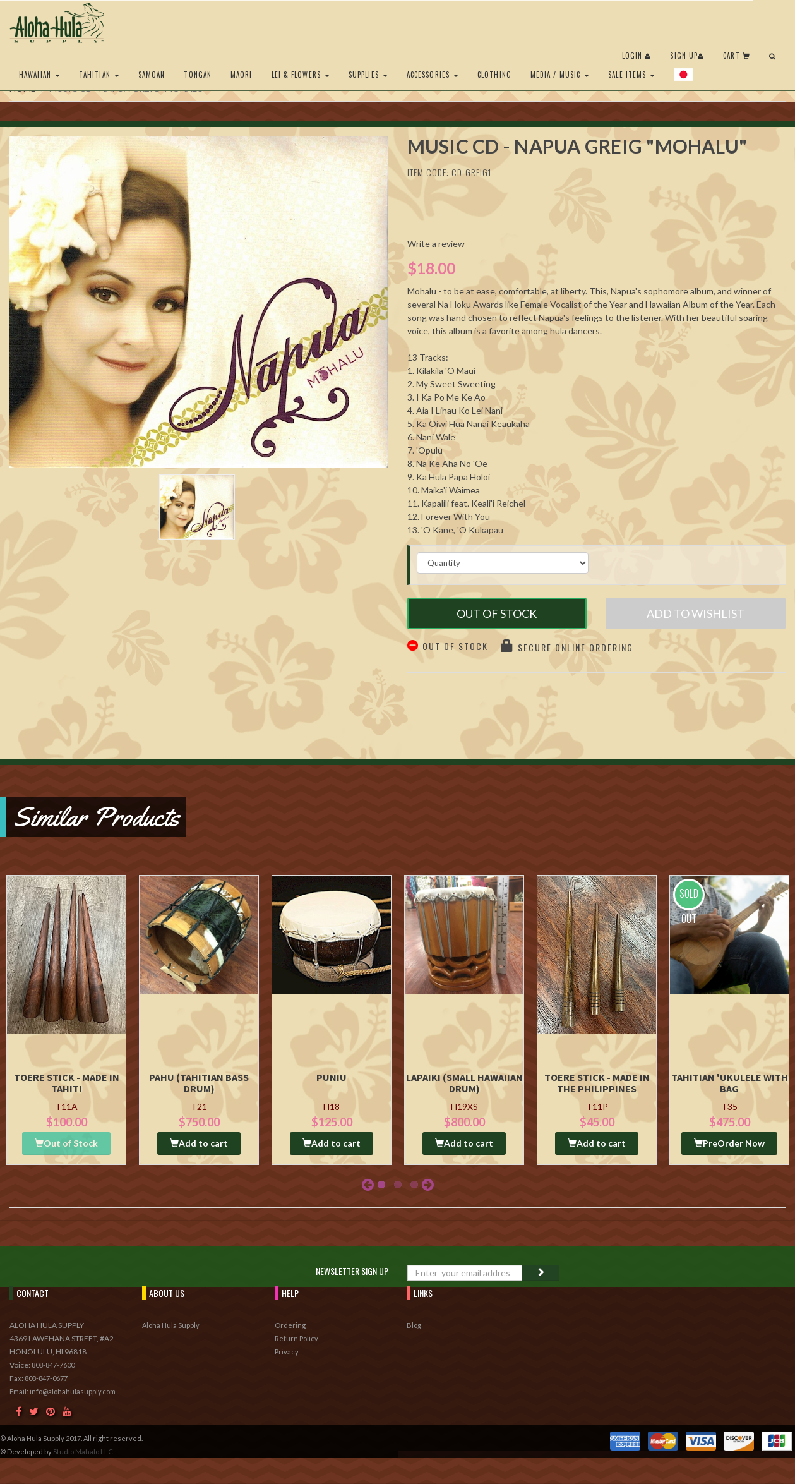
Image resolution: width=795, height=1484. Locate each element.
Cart (736, 56)
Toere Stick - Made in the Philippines (597, 1083)
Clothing (494, 74)
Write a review (436, 243)
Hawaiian (39, 74)
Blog (414, 1325)
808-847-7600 (53, 1365)
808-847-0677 (46, 1378)
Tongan (198, 74)
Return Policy (296, 1338)
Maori (241, 74)
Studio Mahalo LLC (83, 1451)
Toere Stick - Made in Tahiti (66, 1083)
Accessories (432, 74)
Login (637, 56)
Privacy (287, 1352)
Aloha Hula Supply (171, 1325)
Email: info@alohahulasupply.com (62, 1391)
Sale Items (631, 74)
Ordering (290, 1325)
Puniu (331, 1077)
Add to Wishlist (695, 613)
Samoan (151, 74)
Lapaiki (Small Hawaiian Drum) (464, 1083)
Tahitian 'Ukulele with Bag (729, 1083)
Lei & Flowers (301, 74)
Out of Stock (497, 613)
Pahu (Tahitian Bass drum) (199, 1083)
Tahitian (99, 74)
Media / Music (559, 74)
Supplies (368, 74)
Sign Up (687, 56)
